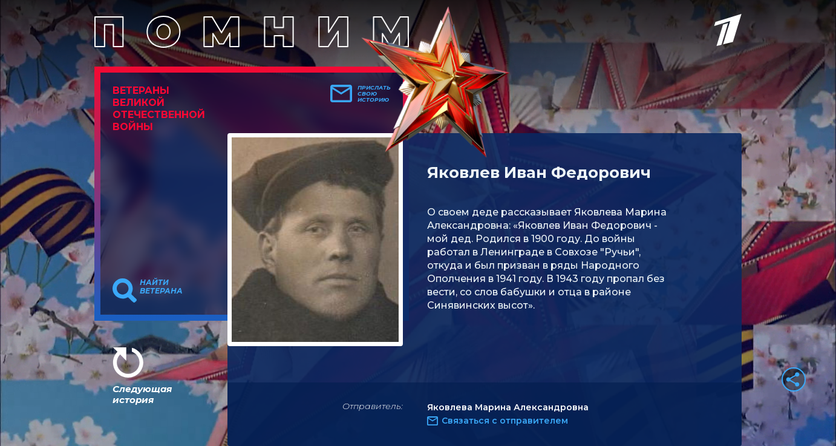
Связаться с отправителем (505, 420)
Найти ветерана (161, 286)
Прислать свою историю (374, 94)
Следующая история (142, 394)
